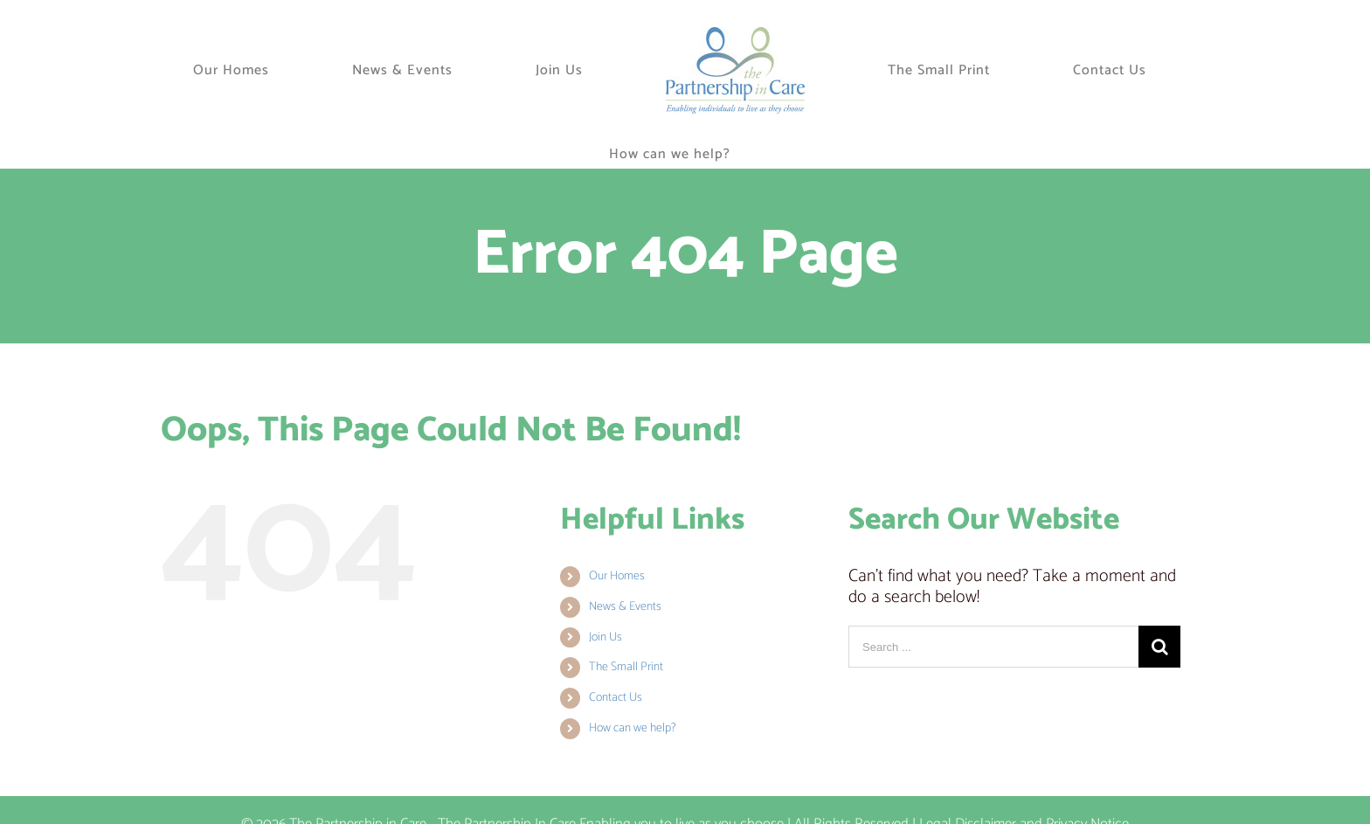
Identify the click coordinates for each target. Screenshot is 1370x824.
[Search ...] (993, 647)
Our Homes (617, 576)
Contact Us (615, 698)
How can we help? (632, 728)
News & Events (625, 607)
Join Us (605, 637)
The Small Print (626, 667)
